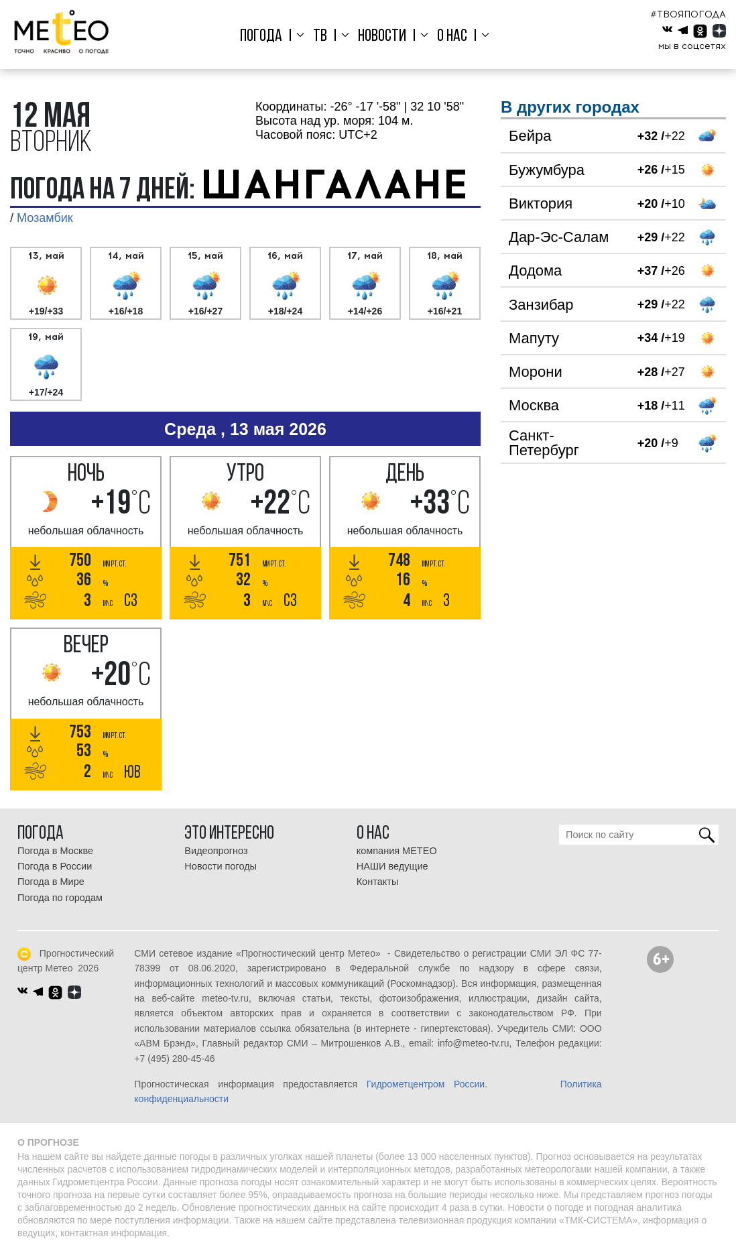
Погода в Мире (50, 881)
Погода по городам (60, 897)
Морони (535, 371)
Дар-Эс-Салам (559, 237)
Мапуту (534, 338)
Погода (266, 36)
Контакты (378, 881)
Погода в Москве (55, 850)
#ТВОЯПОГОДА (688, 14)
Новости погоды (220, 866)
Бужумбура (547, 170)
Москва (534, 405)
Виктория (540, 203)
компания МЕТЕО (397, 850)
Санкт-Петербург (544, 443)
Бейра (530, 135)
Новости (382, 36)
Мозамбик (45, 218)
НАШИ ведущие (392, 866)
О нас (449, 36)
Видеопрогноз (215, 850)
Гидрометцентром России (426, 1084)
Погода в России (54, 866)
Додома (535, 270)
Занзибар (541, 304)
